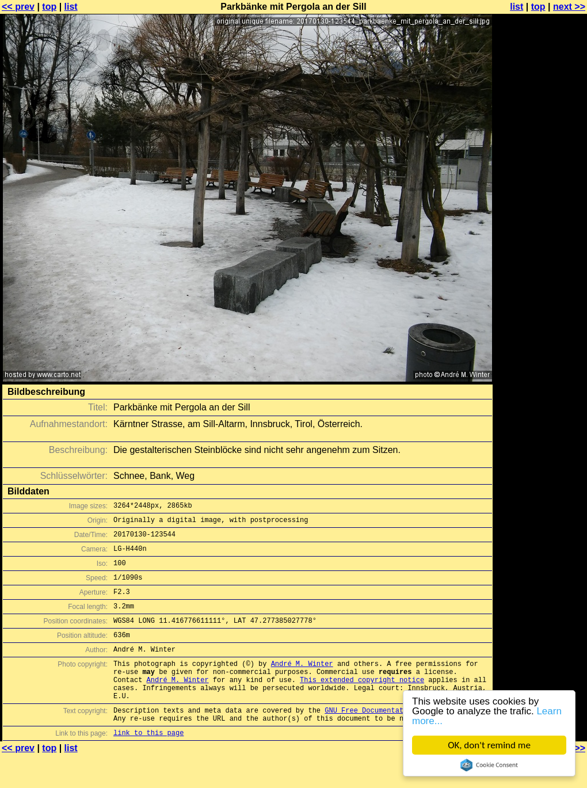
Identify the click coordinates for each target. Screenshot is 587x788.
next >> (569, 7)
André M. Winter (302, 684)
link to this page (148, 765)
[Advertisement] (540, 285)
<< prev (18, 7)
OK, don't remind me (489, 745)
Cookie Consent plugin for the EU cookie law (489, 765)
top (49, 7)
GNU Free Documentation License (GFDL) (401, 739)
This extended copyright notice (362, 704)
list (71, 7)
